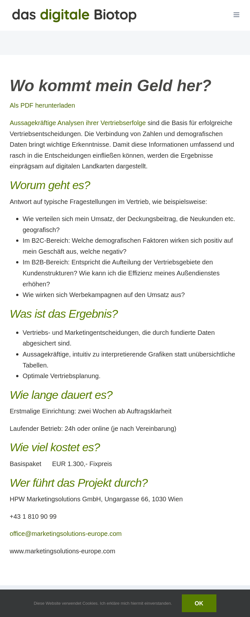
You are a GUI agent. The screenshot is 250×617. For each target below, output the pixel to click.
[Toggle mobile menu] (237, 14)
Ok (199, 603)
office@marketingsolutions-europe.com (66, 533)
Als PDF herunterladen (42, 105)
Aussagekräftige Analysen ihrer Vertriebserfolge (78, 123)
